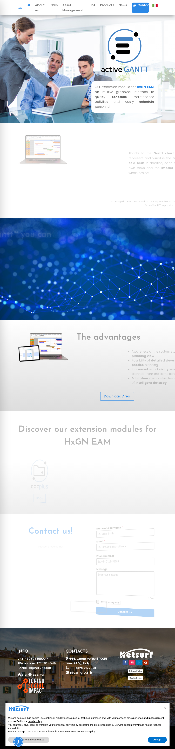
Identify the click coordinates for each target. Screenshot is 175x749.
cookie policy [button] (35, 721)
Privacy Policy (135, 671)
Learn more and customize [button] (29, 739)
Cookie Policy (135, 678)
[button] (165, 708)
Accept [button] (157, 739)
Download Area (117, 396)
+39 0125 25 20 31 (83, 668)
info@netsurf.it (81, 672)
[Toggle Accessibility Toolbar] (18, 741)
